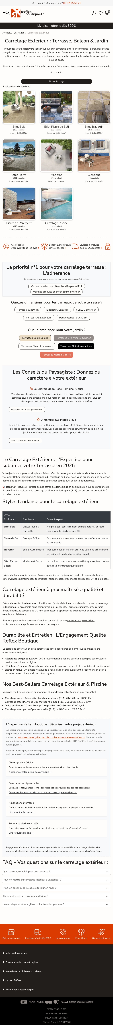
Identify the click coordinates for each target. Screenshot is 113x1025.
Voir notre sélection (56, 286)
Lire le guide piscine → (21, 832)
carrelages (83, 66)
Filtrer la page (56, 81)
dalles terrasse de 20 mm (28, 610)
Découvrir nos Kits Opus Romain (27, 409)
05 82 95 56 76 (72, 3)
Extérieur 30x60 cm (57, 310)
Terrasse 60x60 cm (28, 310)
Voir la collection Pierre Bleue (25, 440)
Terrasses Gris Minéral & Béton (73, 338)
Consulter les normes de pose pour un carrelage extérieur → (43, 792)
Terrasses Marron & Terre (56, 354)
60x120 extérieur (86, 310)
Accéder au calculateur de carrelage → (30, 772)
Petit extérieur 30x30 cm (73, 317)
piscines (64, 538)
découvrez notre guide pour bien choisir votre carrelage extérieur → (51, 737)
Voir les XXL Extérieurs (38, 317)
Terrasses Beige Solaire (35, 338)
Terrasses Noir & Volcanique (76, 346)
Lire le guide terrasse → (22, 812)
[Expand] (56, 72)
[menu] (6, 13)
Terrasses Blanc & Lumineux (37, 346)
